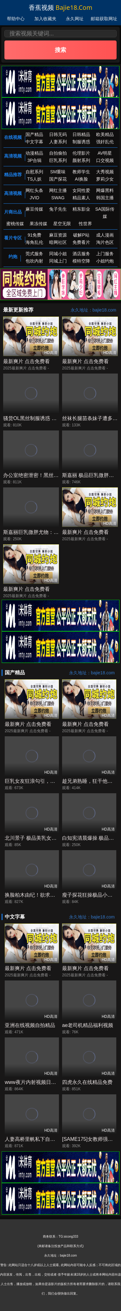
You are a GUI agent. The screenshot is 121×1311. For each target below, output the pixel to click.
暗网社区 (58, 242)
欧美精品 (105, 134)
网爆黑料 (105, 190)
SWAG (58, 197)
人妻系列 (58, 141)
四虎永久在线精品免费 (87, 1082)
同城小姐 (58, 253)
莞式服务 (34, 253)
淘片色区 (105, 242)
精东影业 (81, 209)
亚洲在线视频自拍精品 (30, 1025)
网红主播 (58, 190)
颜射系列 (81, 160)
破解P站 (81, 235)
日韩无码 (58, 134)
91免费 (35, 235)
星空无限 (62, 223)
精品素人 (81, 197)
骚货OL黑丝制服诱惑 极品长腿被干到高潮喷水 (55, 418)
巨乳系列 (58, 160)
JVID (34, 197)
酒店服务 (81, 253)
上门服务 (105, 253)
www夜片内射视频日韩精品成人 (40, 1082)
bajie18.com (73, 7)
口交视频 (105, 160)
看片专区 (13, 237)
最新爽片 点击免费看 (26, 361)
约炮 (13, 256)
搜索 (60, 50)
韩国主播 (105, 197)
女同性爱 (81, 190)
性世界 (85, 223)
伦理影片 (81, 153)
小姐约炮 (105, 260)
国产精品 (34, 134)
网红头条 (34, 190)
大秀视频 (105, 171)
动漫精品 (34, 153)
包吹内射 (34, 260)
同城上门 (58, 260)
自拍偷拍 (58, 153)
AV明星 (105, 153)
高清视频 (13, 155)
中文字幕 (34, 141)
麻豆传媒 (34, 209)
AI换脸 (81, 179)
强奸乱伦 (105, 141)
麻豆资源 (58, 235)
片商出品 (13, 211)
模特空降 (81, 260)
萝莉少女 (105, 179)
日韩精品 (81, 134)
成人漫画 (105, 235)
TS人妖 (34, 179)
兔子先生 (58, 209)
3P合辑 (34, 160)
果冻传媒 (38, 223)
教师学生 (81, 171)
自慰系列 (34, 171)
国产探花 (58, 179)
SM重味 (58, 171)
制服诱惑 (81, 141)
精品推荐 (13, 174)
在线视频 (13, 137)
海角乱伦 (34, 242)
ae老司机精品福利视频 (87, 1025)
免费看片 (81, 242)
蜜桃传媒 (15, 223)
